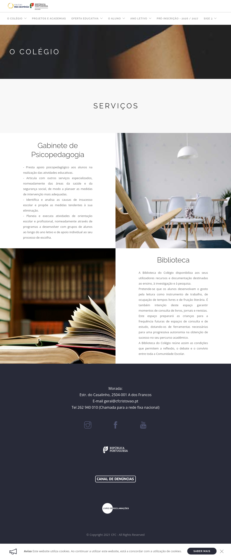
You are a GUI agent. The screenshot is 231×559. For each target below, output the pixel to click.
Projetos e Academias (49, 18)
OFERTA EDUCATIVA (85, 18)
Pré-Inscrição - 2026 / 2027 (177, 18)
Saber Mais (202, 551)
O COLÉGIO (15, 18)
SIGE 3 (208, 18)
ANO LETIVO (138, 18)
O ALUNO (114, 18)
